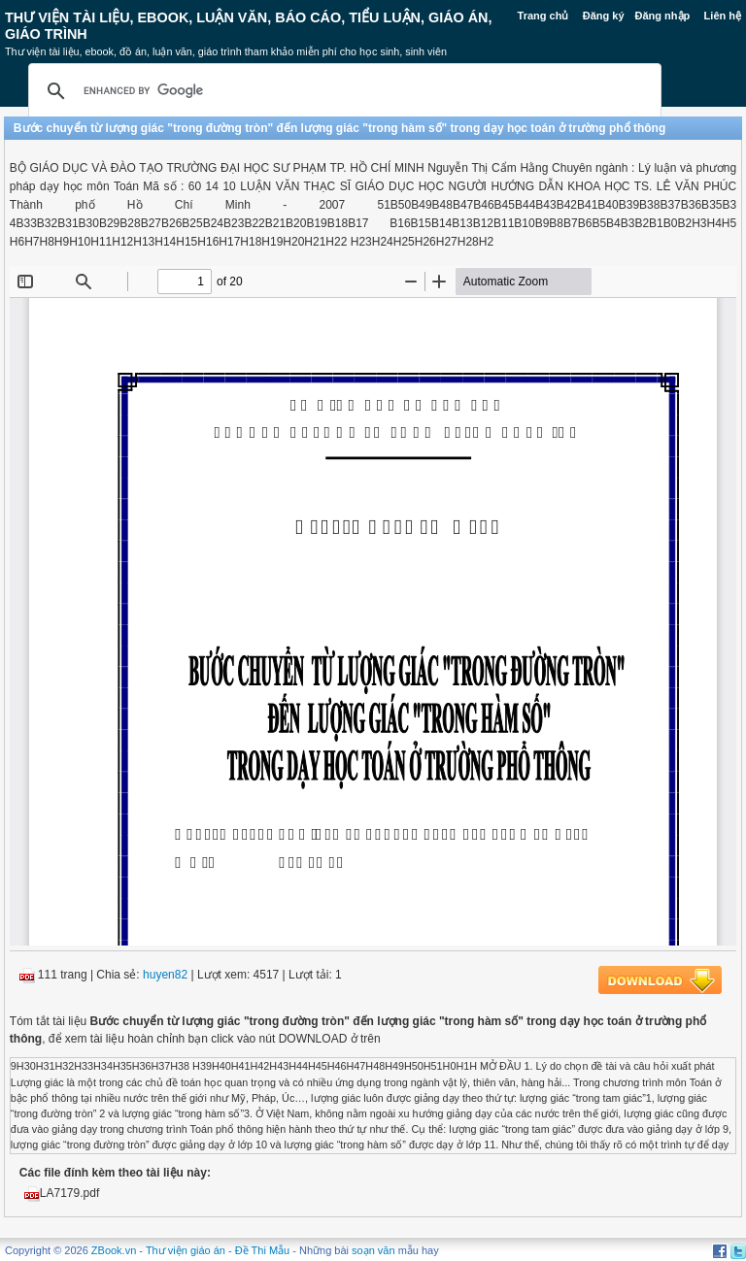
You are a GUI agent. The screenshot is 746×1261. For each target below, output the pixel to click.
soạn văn (373, 1250)
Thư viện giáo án (185, 1250)
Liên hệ (722, 15)
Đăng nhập (663, 15)
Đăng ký (604, 15)
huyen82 (165, 974)
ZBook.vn (113, 1250)
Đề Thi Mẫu (262, 1250)
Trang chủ (543, 15)
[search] (342, 91)
